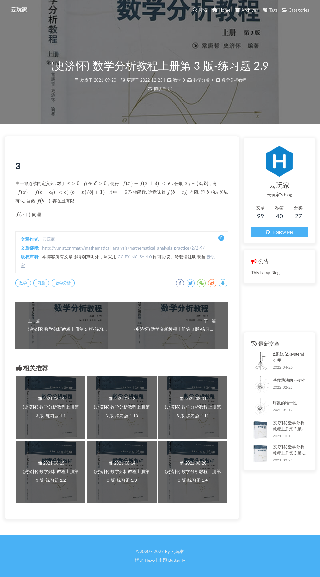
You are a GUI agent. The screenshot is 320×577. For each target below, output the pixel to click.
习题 (43, 285)
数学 (177, 81)
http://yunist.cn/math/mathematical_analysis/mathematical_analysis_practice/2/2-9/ (125, 250)
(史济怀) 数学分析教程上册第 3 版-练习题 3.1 (287, 426)
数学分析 (201, 81)
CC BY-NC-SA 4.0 (137, 258)
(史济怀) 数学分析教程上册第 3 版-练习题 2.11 (287, 450)
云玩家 (19, 9)
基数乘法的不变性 (284, 380)
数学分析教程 (234, 81)
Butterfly (176, 560)
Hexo (150, 560)
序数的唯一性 (280, 402)
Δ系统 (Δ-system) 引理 (286, 356)
